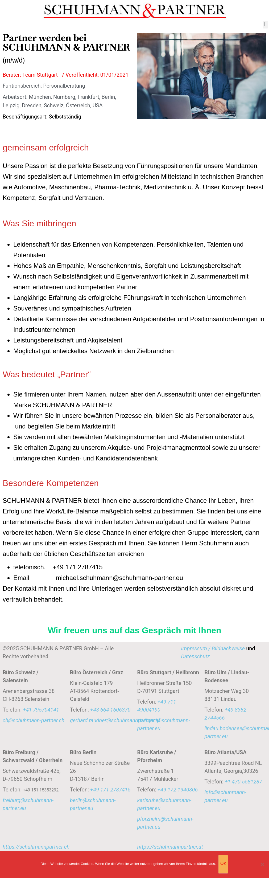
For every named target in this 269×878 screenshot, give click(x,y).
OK (224, 863)
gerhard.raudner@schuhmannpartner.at (115, 720)
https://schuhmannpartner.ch (36, 847)
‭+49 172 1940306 (178, 789)
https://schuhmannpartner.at (170, 847)
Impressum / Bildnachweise (213, 648)
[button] (265, 24)
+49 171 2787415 (110, 789)
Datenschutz (195, 656)
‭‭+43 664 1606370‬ (110, 710)
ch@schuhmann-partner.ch (33, 720)
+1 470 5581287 (243, 781)
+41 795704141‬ (41, 710)
